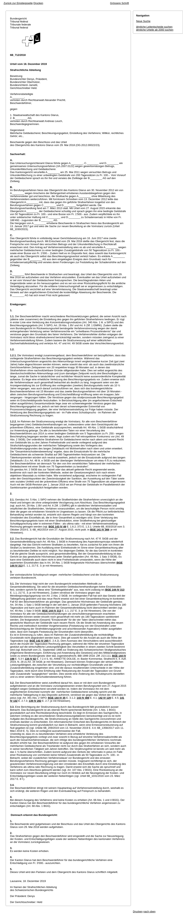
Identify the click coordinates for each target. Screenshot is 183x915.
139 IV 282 (35, 700)
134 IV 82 (30, 658)
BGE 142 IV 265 (39, 640)
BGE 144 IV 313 (114, 589)
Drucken (38, 3)
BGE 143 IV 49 (57, 526)
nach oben (149, 911)
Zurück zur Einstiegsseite (18, 3)
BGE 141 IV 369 (99, 529)
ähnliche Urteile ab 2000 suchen (154, 29)
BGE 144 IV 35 (56, 697)
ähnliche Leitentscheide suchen (154, 26)
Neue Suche (143, 21)
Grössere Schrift (119, 3)
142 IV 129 (104, 697)
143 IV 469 (83, 697)
